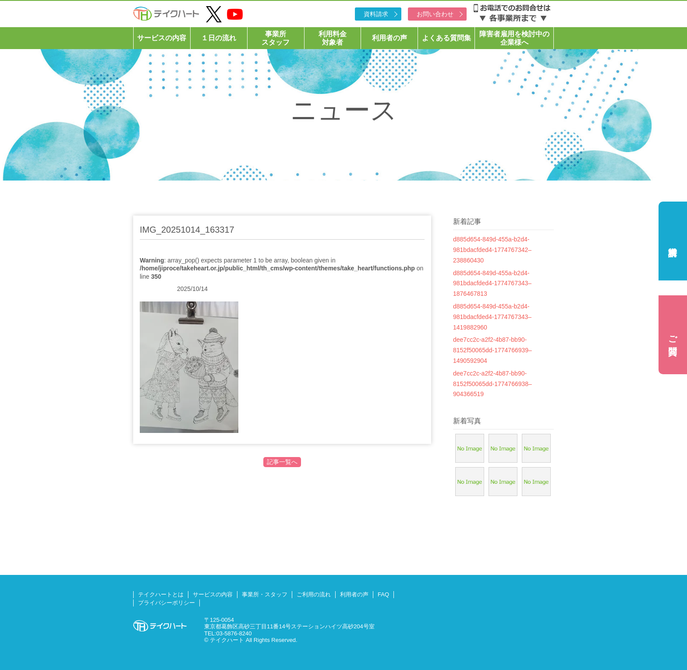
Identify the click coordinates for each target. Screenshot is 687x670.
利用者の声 (389, 38)
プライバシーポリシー (166, 602)
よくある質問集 (446, 38)
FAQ (383, 594)
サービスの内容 (161, 38)
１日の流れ (218, 38)
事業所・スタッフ (264, 594)
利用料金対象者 (333, 38)
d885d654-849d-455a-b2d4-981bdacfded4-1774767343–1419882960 (492, 317)
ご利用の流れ (314, 594)
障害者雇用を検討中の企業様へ (514, 38)
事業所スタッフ (276, 38)
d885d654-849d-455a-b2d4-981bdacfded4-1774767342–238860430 (492, 250)
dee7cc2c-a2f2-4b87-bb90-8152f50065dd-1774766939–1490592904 (492, 350)
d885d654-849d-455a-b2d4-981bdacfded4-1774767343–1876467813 (492, 283)
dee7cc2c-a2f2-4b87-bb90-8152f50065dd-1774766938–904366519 (492, 384)
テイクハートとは (161, 594)
